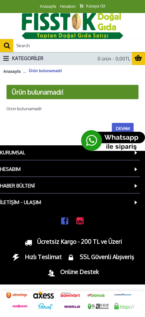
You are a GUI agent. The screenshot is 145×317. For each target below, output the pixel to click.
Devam (123, 128)
